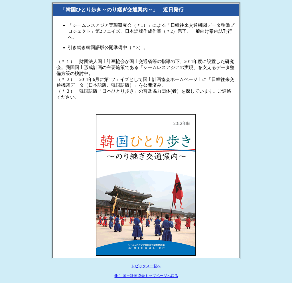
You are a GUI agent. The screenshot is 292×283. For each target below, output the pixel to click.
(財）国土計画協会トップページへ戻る (146, 276)
